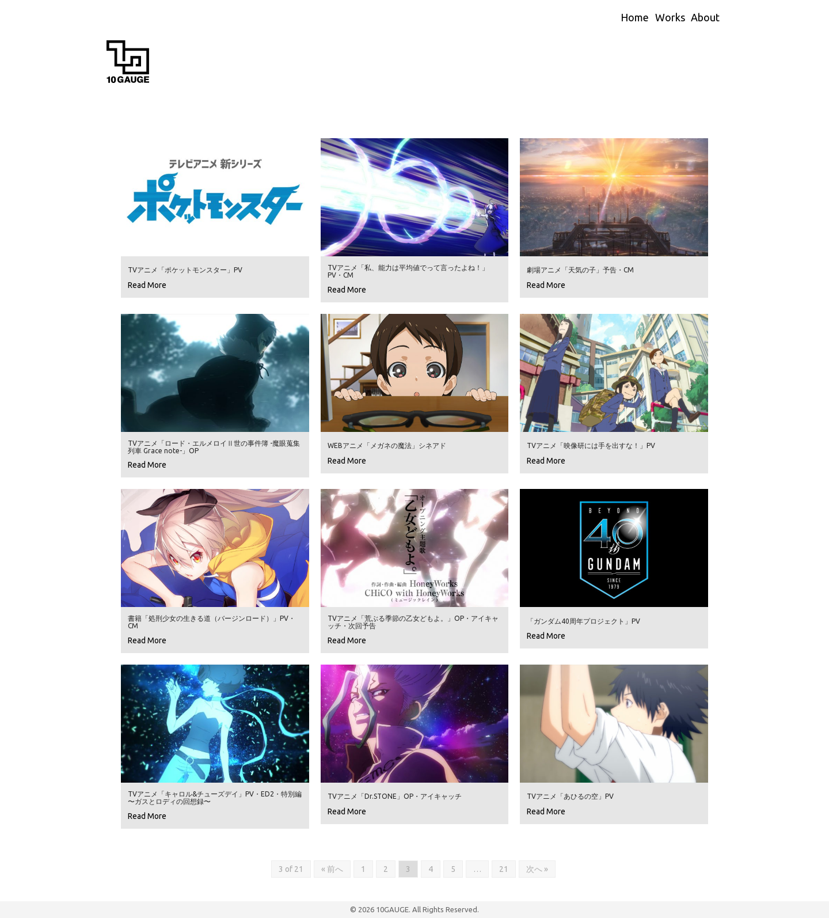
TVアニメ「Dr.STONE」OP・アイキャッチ (395, 796)
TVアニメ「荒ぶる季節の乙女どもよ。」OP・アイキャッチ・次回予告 (413, 621)
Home (635, 17)
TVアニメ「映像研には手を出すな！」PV (591, 445)
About (705, 17)
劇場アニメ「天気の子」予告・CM (580, 270)
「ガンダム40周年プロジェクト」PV (583, 621)
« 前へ (332, 869)
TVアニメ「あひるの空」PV (570, 796)
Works (670, 17)
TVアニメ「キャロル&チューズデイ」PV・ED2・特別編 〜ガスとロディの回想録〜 (215, 797)
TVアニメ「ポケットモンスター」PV (185, 270)
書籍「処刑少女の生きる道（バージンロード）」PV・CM (211, 621)
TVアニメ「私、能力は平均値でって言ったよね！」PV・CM (408, 271)
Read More (147, 285)
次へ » (537, 869)
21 (503, 869)
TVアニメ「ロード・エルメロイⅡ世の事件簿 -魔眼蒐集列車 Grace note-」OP (214, 446)
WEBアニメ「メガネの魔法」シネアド (387, 445)
